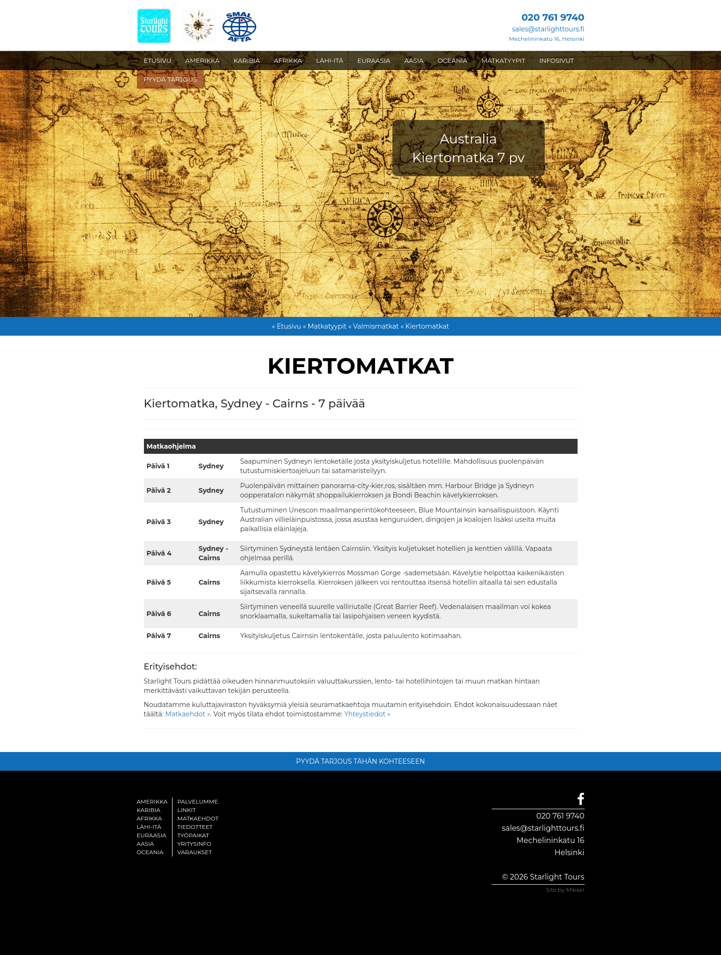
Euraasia (151, 835)
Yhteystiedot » (367, 714)
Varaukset (194, 852)
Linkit (186, 809)
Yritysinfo (194, 843)
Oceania (150, 852)
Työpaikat (193, 835)
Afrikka (149, 818)
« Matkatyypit (324, 326)
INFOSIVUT (557, 60)
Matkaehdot (197, 818)
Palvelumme (197, 801)
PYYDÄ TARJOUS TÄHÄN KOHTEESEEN (360, 761)
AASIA (413, 60)
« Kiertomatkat (424, 326)
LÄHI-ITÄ (329, 60)
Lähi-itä (149, 826)
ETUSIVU (158, 60)
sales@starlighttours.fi (548, 29)
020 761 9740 (560, 816)
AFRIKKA (288, 60)
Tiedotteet (194, 826)
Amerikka (152, 801)
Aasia (145, 843)
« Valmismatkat (373, 326)
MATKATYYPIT (503, 60)
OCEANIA (452, 60)
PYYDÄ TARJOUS (170, 79)
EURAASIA (373, 60)
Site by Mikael (565, 889)
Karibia (148, 809)
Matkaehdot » (187, 714)
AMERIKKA (202, 60)
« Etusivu (286, 326)
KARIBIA (246, 60)
